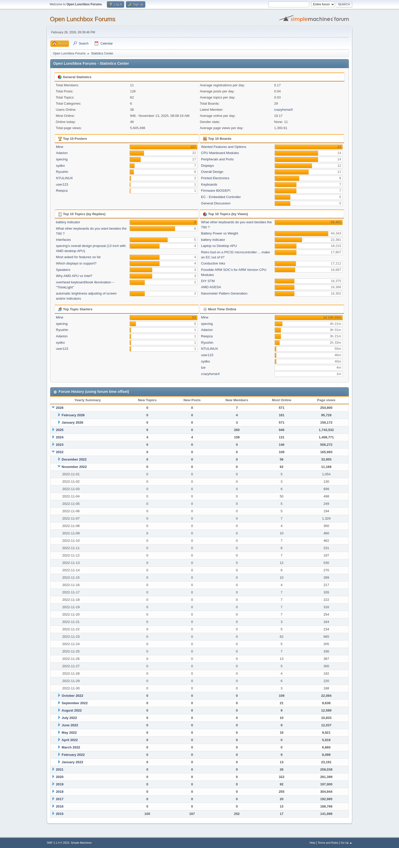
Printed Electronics (215, 178)
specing (62, 159)
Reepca (62, 190)
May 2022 (69, 732)
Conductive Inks (213, 263)
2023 (60, 445)
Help (312, 842)
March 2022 (71, 747)
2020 (60, 777)
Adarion (62, 153)
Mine (59, 147)
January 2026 (72, 422)
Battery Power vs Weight (219, 233)
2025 (60, 430)
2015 (60, 814)
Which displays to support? (76, 263)
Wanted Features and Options (223, 147)
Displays (207, 166)
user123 (62, 184)
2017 (60, 799)
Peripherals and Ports (217, 159)
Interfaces (63, 240)
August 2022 (72, 710)
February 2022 (73, 755)
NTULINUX (64, 178)
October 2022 (72, 696)
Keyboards (209, 184)
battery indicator (68, 222)
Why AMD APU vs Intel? (74, 276)
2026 (60, 408)
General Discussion (216, 203)
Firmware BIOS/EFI (216, 190)
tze (203, 367)
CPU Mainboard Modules (220, 153)
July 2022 (69, 718)
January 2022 (72, 762)
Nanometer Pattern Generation (224, 293)
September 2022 (75, 703)
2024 (60, 437)
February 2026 (73, 415)
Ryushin (62, 172)
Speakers (63, 270)
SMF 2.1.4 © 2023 (58, 842)
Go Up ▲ (346, 842)
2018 (60, 792)
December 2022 (74, 459)
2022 (60, 452)
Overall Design (212, 172)
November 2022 (74, 467)
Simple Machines (81, 842)
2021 (60, 769)
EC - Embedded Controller (221, 197)
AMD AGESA (211, 287)
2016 (60, 806)
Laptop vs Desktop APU (219, 246)
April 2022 (70, 740)
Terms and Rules (328, 842)
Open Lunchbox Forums (82, 19)
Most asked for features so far (78, 257)
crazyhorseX (283, 110)
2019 (60, 784)
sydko (60, 166)
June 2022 (70, 725)
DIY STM (208, 281)
